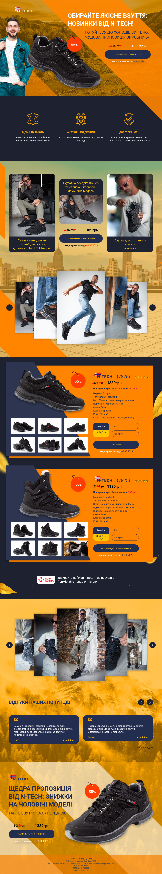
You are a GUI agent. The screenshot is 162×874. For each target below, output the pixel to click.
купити (116, 444)
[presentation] (141, 702)
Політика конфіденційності (81, 859)
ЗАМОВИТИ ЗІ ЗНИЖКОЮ (127, 54)
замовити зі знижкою (81, 238)
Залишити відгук (144, 747)
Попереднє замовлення (116, 548)
